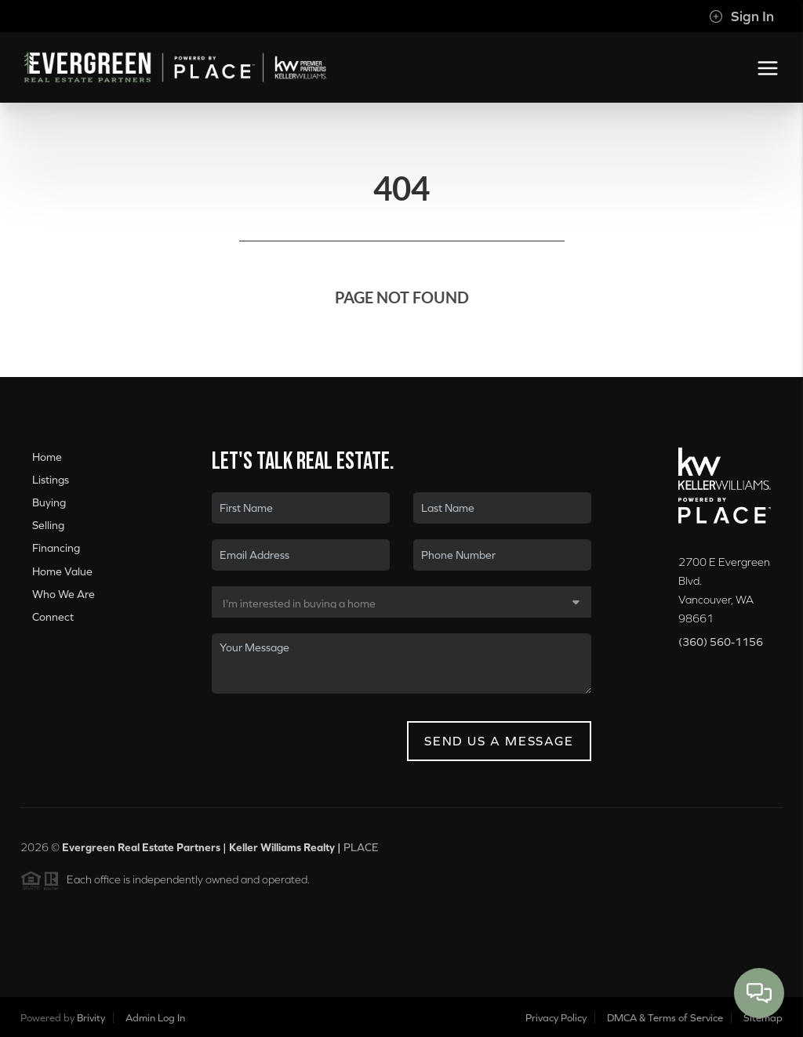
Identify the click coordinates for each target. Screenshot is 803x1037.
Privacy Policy (556, 1018)
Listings (50, 479)
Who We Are (63, 594)
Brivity (91, 1018)
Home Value (62, 571)
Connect (53, 617)
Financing (56, 548)
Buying (49, 502)
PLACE (361, 852)
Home (47, 457)
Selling (48, 525)
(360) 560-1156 (720, 642)
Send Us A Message (498, 741)
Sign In (741, 16)
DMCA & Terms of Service (665, 1018)
